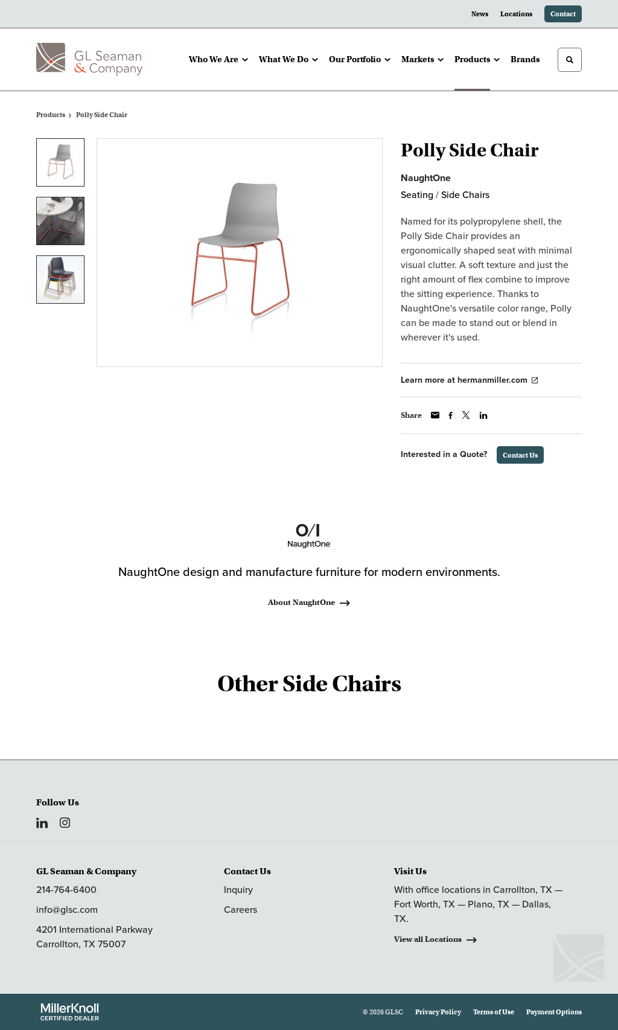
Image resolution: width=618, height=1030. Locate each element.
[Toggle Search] (570, 60)
